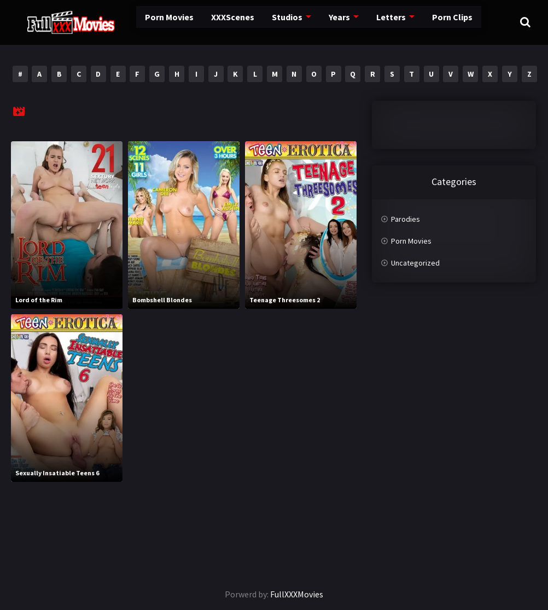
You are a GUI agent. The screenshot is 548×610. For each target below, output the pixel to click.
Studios (257, 21)
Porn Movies (142, 21)
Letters (359, 21)
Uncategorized (415, 263)
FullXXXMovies (296, 594)
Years (309, 21)
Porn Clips (418, 21)
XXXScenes (204, 21)
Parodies (405, 219)
